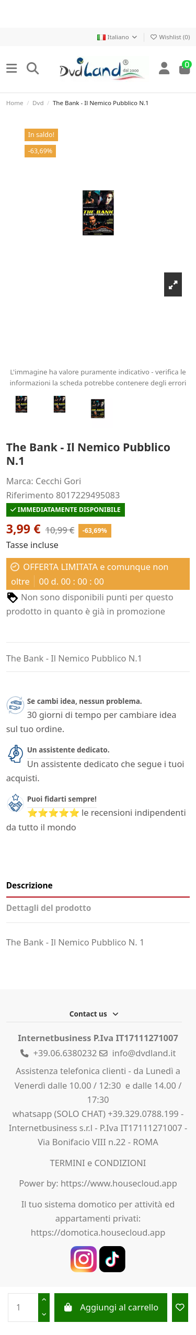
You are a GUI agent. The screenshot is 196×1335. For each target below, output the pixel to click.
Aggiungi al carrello (110, 1307)
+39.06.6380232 (65, 1053)
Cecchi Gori (58, 481)
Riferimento (30, 495)
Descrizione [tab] (29, 885)
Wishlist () (170, 37)
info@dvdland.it (144, 1053)
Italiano (117, 37)
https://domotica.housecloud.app (98, 1232)
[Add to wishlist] (180, 1307)
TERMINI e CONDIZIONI (98, 1163)
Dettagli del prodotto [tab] (48, 908)
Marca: (19, 481)
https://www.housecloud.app (119, 1183)
